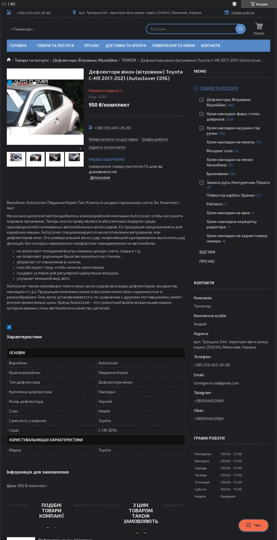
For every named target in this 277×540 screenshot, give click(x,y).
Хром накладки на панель (231, 141)
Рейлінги (215, 203)
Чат (253, 525)
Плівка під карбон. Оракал (231, 195)
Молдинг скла (220, 150)
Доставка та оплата (125, 45)
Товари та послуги (55, 45)
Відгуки (207, 251)
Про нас (91, 45)
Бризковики (217, 173)
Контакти (210, 45)
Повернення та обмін (173, 45)
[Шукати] (240, 29)
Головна (18, 45)
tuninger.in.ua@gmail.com (216, 382)
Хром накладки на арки (228, 212)
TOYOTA (129, 60)
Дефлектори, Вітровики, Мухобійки (85, 60)
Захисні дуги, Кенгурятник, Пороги (238, 182)
